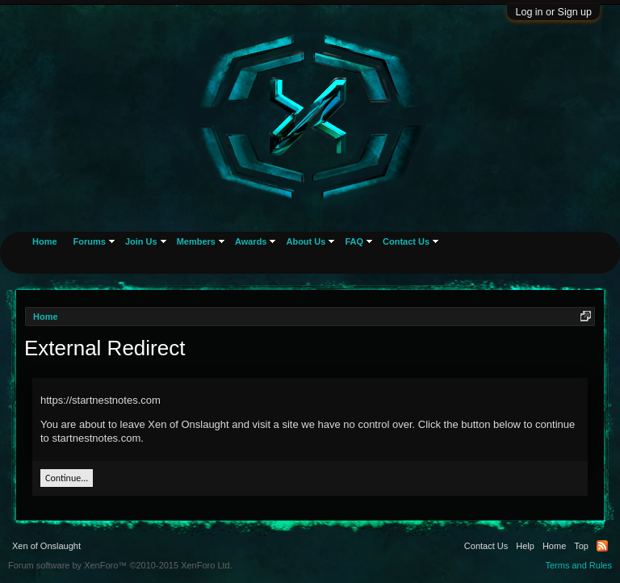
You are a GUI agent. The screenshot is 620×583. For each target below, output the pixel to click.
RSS (602, 546)
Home (44, 241)
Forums (89, 241)
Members (196, 241)
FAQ (354, 241)
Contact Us (406, 241)
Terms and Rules (578, 565)
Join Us (141, 241)
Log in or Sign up (553, 12)
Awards (251, 241)
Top (581, 546)
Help (525, 546)
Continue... (66, 478)
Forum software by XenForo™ (120, 565)
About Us (305, 241)
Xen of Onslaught (46, 546)
